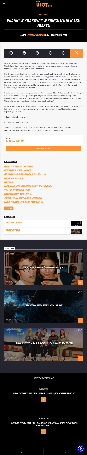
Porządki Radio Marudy (14, 222)
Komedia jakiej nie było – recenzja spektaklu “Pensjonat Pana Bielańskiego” (44, 424)
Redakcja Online (11, 281)
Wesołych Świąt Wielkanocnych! (17, 190)
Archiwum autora (43, 148)
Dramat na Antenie (13, 230)
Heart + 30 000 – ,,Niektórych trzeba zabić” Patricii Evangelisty (28, 186)
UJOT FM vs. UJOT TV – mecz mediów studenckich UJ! (23, 202)
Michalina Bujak (11, 319)
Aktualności (43, 15)
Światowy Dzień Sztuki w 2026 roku (17, 170)
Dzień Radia (8, 182)
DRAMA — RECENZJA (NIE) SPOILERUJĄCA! (18, 166)
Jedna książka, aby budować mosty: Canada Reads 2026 (25, 174)
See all (9, 208)
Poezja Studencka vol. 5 (13, 178)
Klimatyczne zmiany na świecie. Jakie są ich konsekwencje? (44, 393)
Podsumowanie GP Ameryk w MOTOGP (17, 194)
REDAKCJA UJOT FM (36, 35)
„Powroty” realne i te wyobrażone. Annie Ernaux (23, 198)
